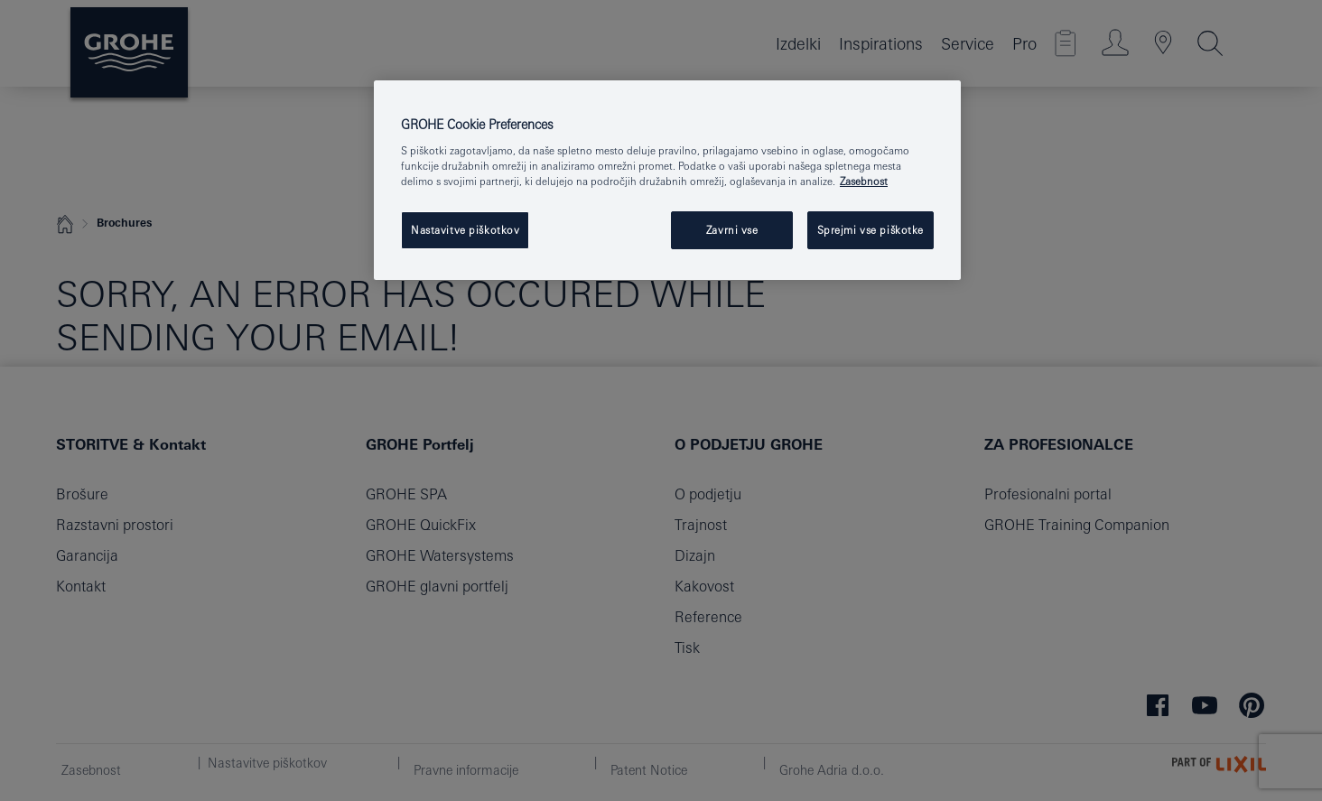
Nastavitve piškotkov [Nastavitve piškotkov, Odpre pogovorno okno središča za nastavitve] (465, 230)
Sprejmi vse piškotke (870, 230)
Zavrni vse (732, 230)
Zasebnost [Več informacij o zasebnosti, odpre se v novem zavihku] (864, 181)
